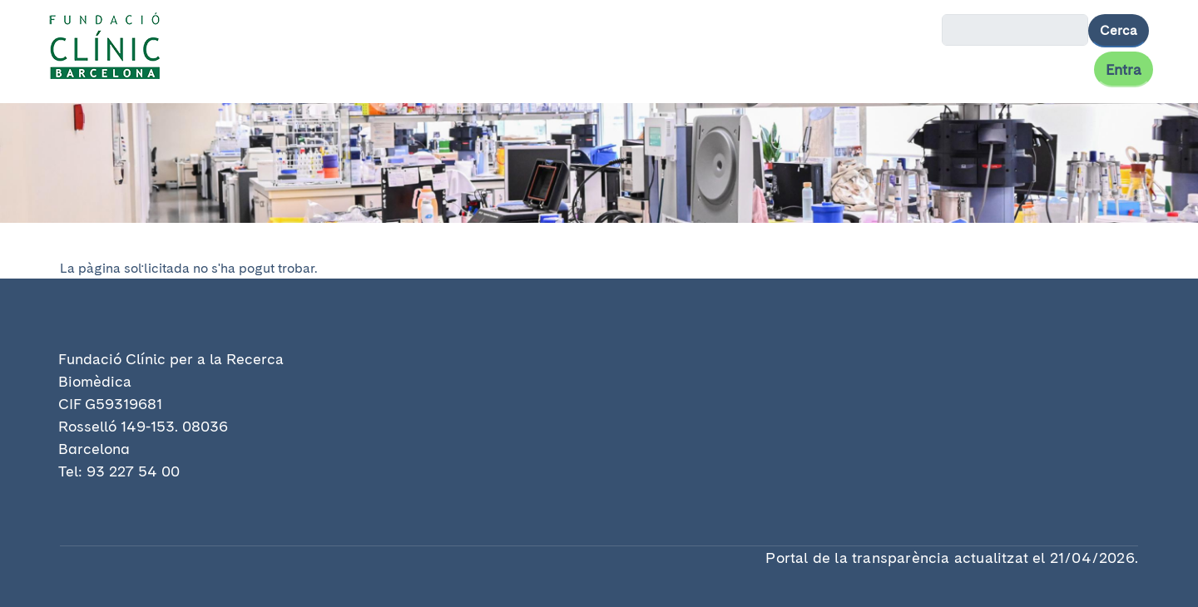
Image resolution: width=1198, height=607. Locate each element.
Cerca (1118, 30)
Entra (1123, 69)
